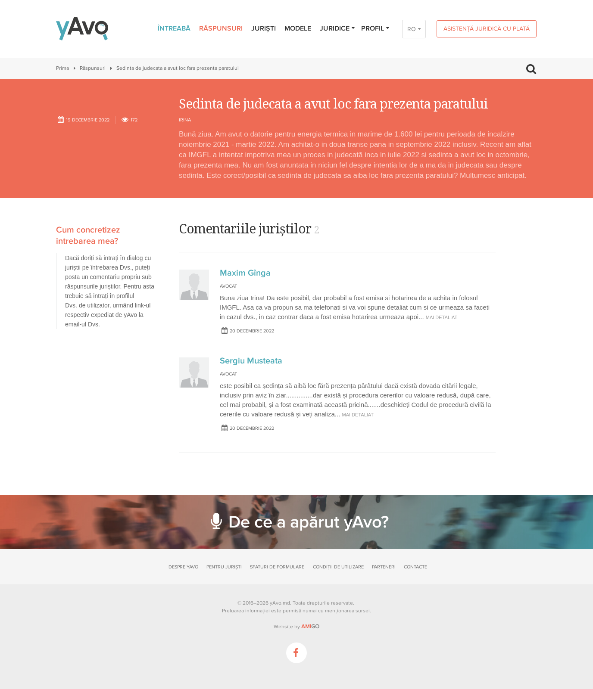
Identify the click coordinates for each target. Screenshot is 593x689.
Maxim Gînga (245, 273)
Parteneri (384, 567)
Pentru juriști (224, 567)
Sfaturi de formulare (277, 567)
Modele (297, 28)
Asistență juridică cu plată (486, 28)
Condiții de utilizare (338, 567)
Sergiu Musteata (251, 361)
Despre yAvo (183, 567)
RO (411, 29)
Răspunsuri (221, 28)
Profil (375, 28)
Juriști (263, 28)
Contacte (415, 567)
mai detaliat (442, 317)
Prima (62, 68)
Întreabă (174, 28)
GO (310, 626)
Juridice (338, 28)
